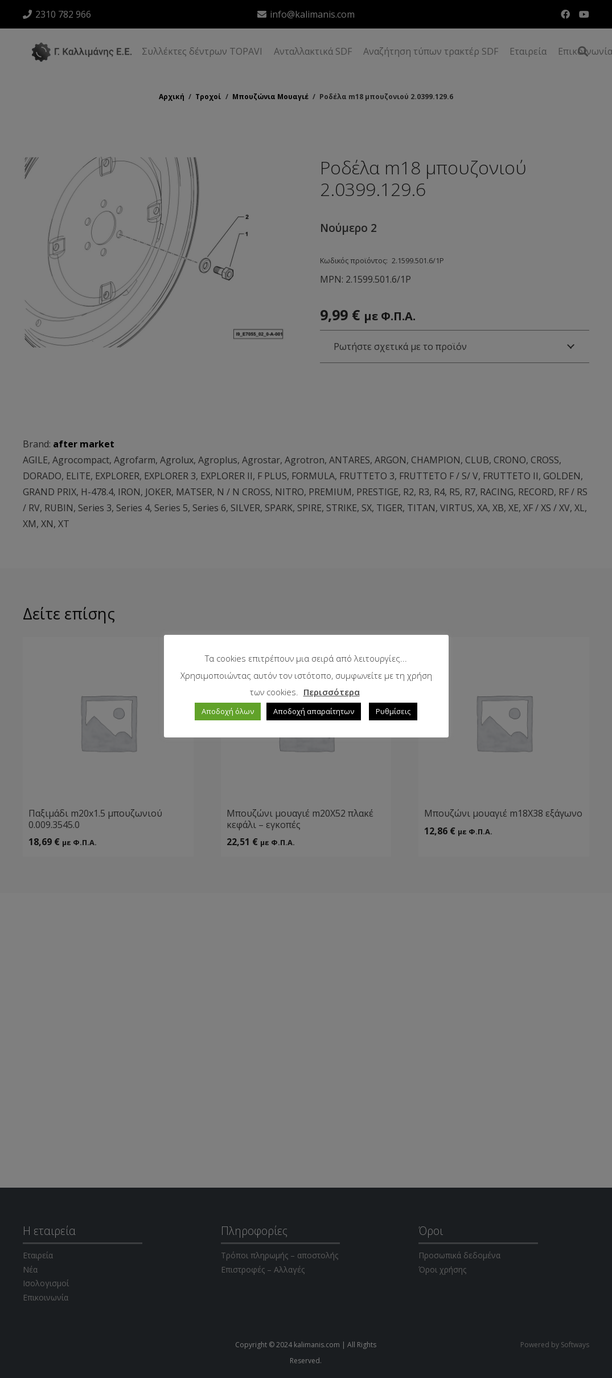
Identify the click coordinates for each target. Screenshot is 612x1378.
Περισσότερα (331, 692)
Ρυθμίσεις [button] (393, 711)
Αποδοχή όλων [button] (228, 711)
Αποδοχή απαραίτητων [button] (313, 711)
